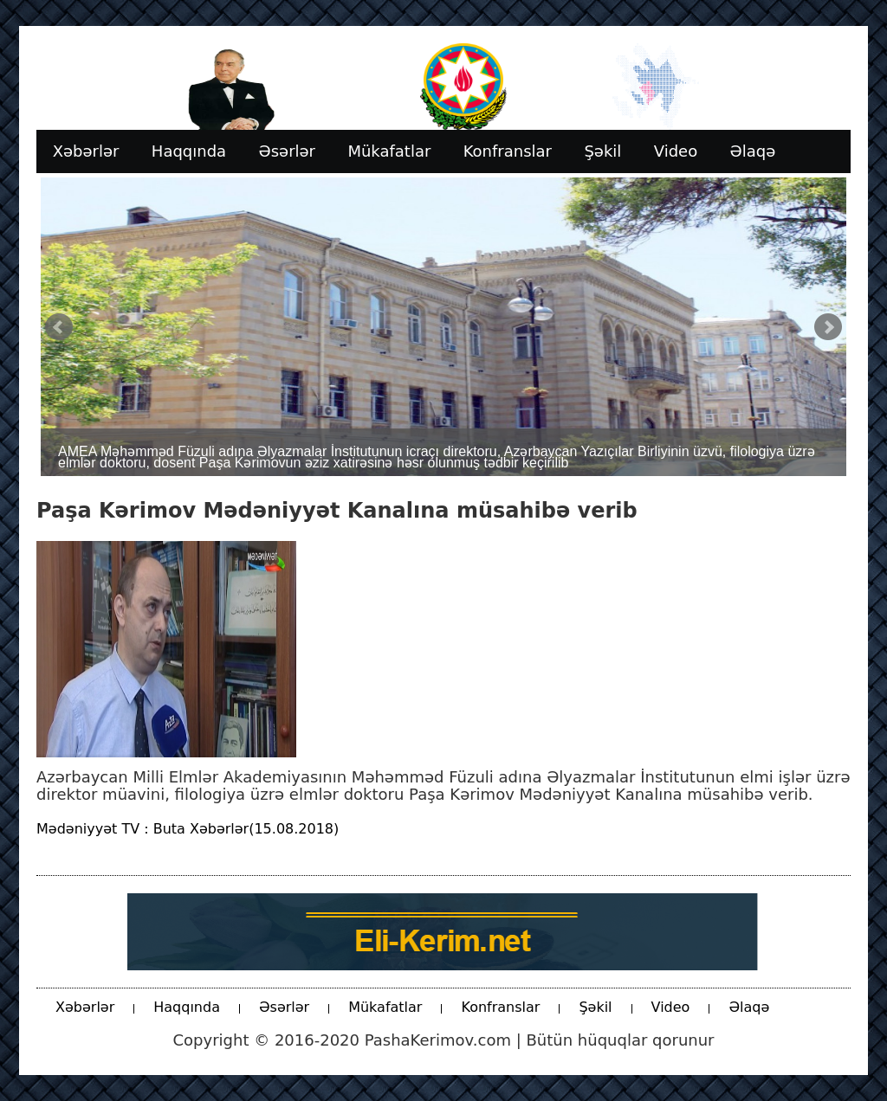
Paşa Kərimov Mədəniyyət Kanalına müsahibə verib (337, 511)
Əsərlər (284, 1007)
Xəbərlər (84, 1007)
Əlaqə (748, 1007)
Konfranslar (500, 1007)
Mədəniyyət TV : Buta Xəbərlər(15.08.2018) (187, 829)
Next (828, 327)
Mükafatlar (385, 1007)
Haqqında (186, 1007)
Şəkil (595, 1007)
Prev (59, 327)
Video (670, 1007)
